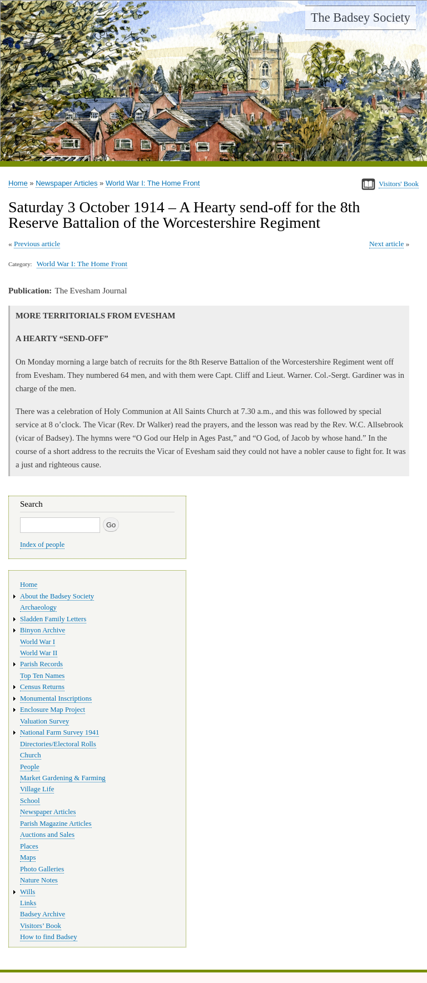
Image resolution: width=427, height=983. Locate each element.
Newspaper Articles (66, 183)
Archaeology (38, 607)
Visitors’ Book (40, 926)
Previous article (37, 243)
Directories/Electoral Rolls (58, 744)
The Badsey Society (360, 17)
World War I (37, 642)
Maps (28, 857)
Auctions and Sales (47, 835)
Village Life (37, 789)
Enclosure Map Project (52, 709)
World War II (38, 653)
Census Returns (42, 687)
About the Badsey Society (57, 596)
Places (29, 846)
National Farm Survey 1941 (59, 732)
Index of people (42, 544)
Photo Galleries (42, 869)
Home (18, 183)
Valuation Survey (44, 721)
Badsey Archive (42, 914)
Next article (386, 243)
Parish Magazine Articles (56, 823)
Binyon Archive (42, 630)
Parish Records (41, 664)
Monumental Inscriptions (56, 698)
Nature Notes (39, 880)
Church (30, 755)
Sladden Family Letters (53, 619)
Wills (27, 892)
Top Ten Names (42, 676)
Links (28, 903)
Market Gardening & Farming (63, 778)
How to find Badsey (48, 937)
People (29, 767)
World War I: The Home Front (153, 183)
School (30, 801)
